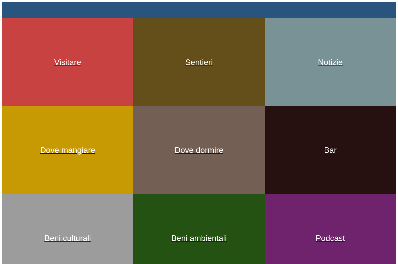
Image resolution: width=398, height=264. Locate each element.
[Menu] (12, 10)
